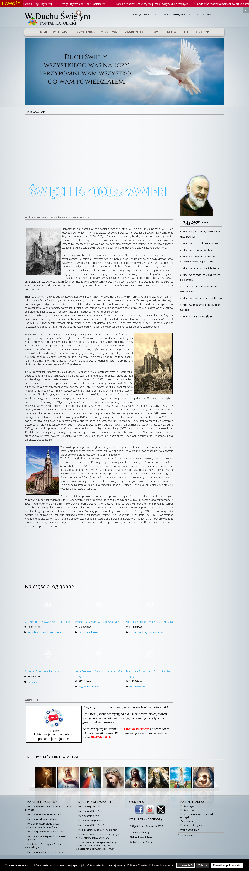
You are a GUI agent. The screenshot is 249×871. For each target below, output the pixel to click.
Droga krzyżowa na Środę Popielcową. (94, 4)
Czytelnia (85, 32)
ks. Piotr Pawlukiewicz (89, 632)
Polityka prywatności (190, 806)
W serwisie (61, 32)
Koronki (32, 632)
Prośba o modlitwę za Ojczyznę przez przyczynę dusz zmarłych (162, 4)
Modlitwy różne (137, 686)
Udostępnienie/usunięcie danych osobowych (196, 816)
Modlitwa (109, 32)
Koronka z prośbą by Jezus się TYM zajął (149, 621)
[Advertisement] (124, 142)
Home (43, 32)
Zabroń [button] (202, 865)
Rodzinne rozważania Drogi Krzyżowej (40, 4)
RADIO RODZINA (203, 14)
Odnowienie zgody (190, 821)
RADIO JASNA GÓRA (182, 14)
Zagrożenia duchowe (142, 32)
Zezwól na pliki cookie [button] (226, 865)
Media (171, 32)
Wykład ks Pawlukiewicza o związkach (97, 621)
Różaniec (32, 681)
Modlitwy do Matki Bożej (49, 632)
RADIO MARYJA (161, 14)
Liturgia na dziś (197, 32)
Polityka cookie (188, 810)
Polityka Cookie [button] (137, 865)
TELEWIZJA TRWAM (140, 14)
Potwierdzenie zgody (191, 825)
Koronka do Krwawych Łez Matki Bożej (47, 621)
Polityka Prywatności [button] (162, 865)
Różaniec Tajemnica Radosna (41, 671)
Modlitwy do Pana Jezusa (150, 632)
